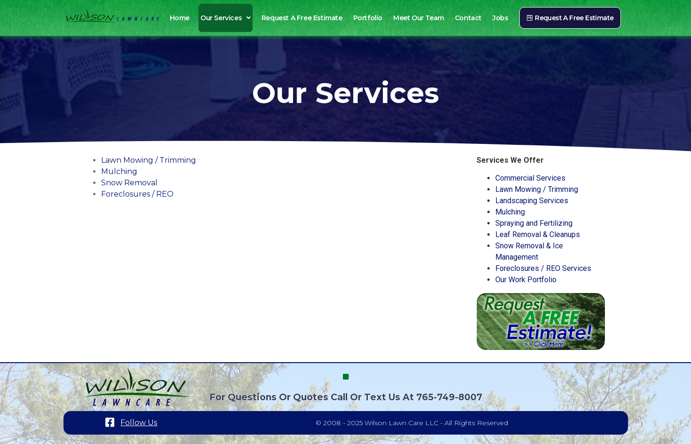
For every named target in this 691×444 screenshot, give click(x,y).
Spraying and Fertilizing (533, 223)
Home (180, 18)
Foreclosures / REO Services (543, 268)
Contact (468, 18)
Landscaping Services (531, 200)
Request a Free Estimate (302, 18)
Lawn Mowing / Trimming (148, 160)
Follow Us (138, 422)
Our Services (225, 18)
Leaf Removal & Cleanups (537, 234)
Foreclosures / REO (137, 194)
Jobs (500, 18)
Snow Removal (129, 182)
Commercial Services (530, 178)
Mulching (119, 171)
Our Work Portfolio (525, 279)
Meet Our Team (418, 18)
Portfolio (367, 18)
